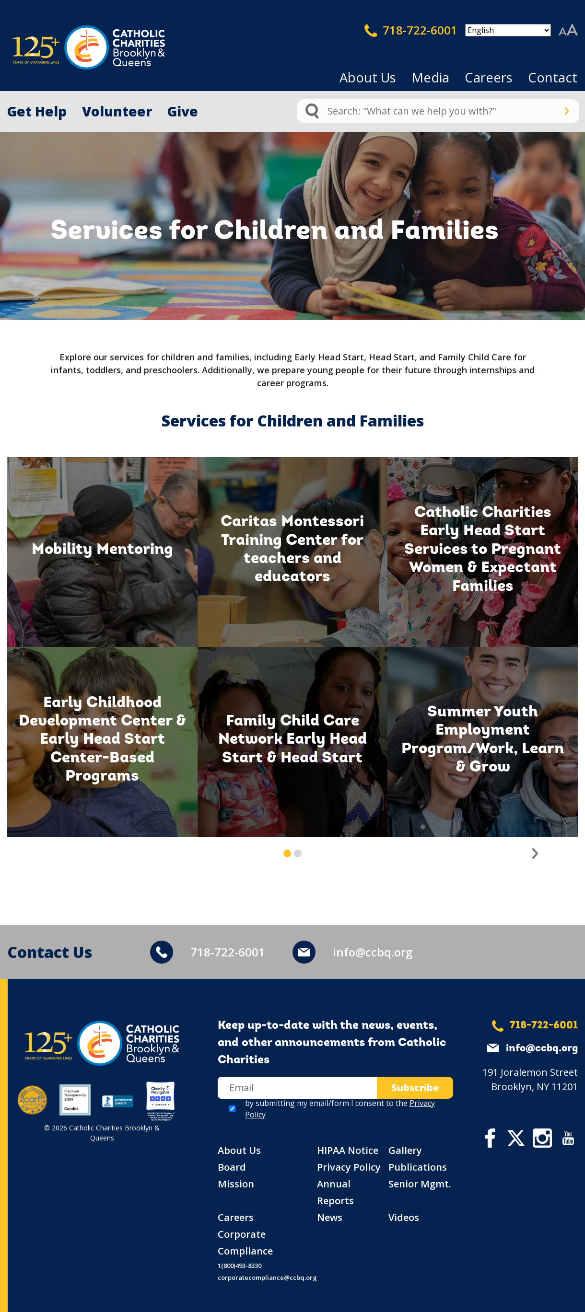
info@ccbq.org (372, 952)
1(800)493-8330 (239, 1265)
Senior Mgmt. (419, 1183)
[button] (535, 853)
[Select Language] (508, 30)
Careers (489, 77)
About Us (367, 77)
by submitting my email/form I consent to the (340, 1109)
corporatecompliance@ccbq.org (267, 1277)
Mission (236, 1183)
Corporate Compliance (245, 1242)
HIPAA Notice (347, 1150)
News (329, 1217)
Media (430, 77)
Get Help (37, 111)
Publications (417, 1167)
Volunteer (117, 111)
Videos (403, 1217)
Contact (552, 77)
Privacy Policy (349, 1167)
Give (182, 111)
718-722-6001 (410, 30)
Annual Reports (335, 1192)
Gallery (405, 1150)
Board (232, 1167)
